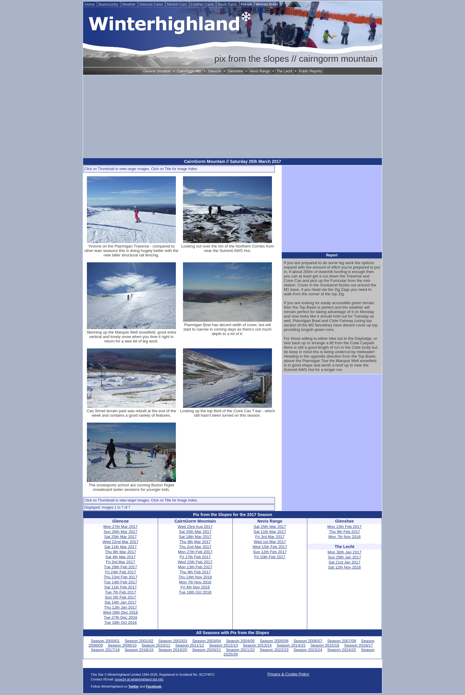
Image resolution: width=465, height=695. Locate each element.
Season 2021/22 (240, 650)
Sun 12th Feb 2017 (269, 552)
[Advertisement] (232, 116)
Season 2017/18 (105, 650)
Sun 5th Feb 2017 (120, 597)
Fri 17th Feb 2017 (195, 557)
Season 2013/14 (257, 645)
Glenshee (235, 71)
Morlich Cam (177, 4)
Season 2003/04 (206, 641)
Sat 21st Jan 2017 (344, 562)
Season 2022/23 (274, 650)
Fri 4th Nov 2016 (195, 587)
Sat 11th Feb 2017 (120, 587)
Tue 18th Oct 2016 (120, 622)
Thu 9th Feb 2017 (195, 572)
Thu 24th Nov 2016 (195, 577)
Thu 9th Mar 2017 (120, 552)
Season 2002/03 (172, 641)
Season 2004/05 (240, 641)
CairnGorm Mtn (189, 71)
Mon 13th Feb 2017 (195, 567)
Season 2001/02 (139, 641)
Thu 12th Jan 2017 (120, 607)
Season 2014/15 (291, 645)
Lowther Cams (203, 4)
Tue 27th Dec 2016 (120, 617)
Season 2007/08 (341, 641)
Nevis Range (259, 71)
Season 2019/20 (172, 650)
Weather (129, 4)
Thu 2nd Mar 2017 (195, 547)
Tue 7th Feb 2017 (120, 592)
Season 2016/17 (358, 645)
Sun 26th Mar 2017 (120, 531)
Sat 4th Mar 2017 (120, 557)
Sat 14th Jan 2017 (120, 602)
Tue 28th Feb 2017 (120, 567)
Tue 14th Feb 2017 (120, 582)
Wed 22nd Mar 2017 (120, 542)
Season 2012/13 (223, 645)
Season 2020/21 (206, 650)
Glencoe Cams (151, 4)
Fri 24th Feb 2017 (120, 572)
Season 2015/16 (324, 645)
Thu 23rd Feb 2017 (120, 577)
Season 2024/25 (341, 650)
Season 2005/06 (274, 641)
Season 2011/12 (189, 645)
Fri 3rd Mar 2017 (120, 562)
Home (90, 4)
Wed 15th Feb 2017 (195, 562)
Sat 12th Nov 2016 (344, 567)
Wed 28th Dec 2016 (120, 612)
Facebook (153, 686)
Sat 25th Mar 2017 (120, 536)
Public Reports (310, 71)
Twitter (133, 686)
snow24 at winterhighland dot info (139, 679)
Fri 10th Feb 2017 (269, 557)
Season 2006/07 (308, 641)
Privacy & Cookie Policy (288, 674)
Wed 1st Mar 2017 (270, 542)
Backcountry (108, 4)
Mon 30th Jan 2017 (345, 552)
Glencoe (214, 71)
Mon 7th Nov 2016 (195, 582)
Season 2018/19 (139, 650)
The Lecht (284, 71)
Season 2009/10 (122, 645)
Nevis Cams (228, 4)
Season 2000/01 (105, 641)
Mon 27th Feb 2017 (195, 552)
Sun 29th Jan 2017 (344, 557)
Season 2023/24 (308, 650)
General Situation (157, 71)
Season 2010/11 (155, 645)
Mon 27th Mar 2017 (120, 526)
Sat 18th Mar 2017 (195, 536)
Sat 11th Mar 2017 (120, 547)
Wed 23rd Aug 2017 (195, 526)
